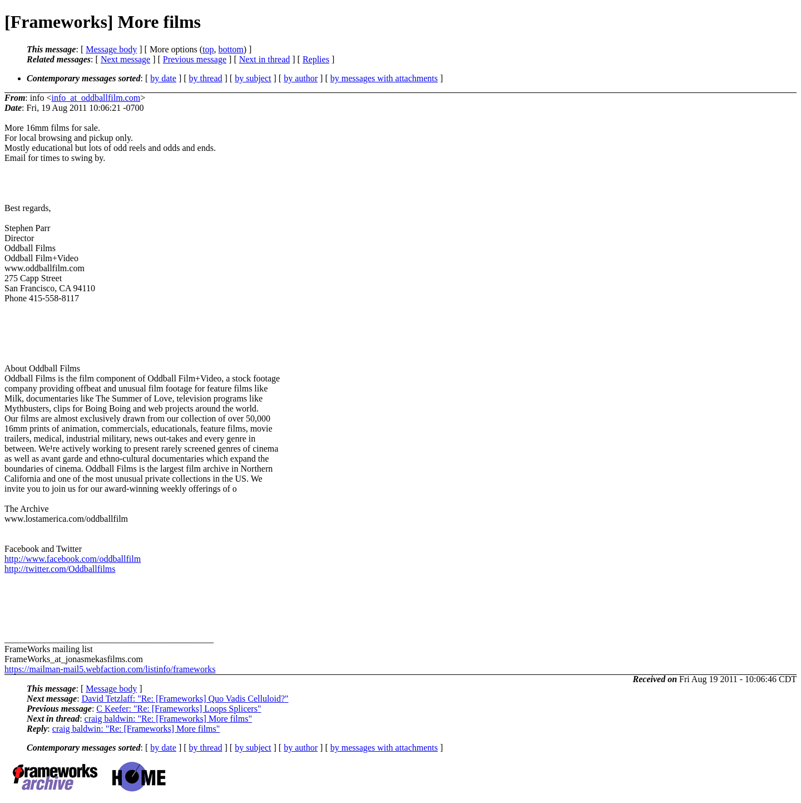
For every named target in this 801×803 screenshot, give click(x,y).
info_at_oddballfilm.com (96, 97)
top (208, 49)
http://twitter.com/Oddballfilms (60, 569)
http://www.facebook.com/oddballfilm (72, 559)
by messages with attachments (384, 78)
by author (301, 78)
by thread (205, 78)
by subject (253, 78)
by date (163, 78)
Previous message (194, 59)
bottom (230, 49)
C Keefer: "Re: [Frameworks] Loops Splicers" (178, 708)
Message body (111, 49)
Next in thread (264, 59)
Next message (125, 59)
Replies (316, 59)
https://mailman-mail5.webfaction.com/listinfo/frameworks (109, 669)
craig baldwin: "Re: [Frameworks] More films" (168, 718)
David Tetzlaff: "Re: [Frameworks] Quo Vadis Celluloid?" (185, 698)
